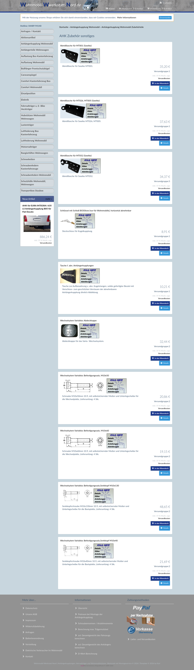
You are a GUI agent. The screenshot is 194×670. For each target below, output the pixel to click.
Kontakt (27, 656)
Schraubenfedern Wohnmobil (36, 175)
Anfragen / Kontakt (31, 31)
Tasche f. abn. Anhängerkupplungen (77, 265)
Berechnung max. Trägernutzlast (91, 629)
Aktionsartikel (28, 37)
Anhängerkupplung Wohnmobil (37, 43)
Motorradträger (29, 146)
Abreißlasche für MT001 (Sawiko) (76, 45)
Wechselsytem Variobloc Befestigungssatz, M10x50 (84, 375)
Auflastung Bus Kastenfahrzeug (37, 56)
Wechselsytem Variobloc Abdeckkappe (78, 320)
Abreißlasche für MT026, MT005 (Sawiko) (80, 100)
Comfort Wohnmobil (31, 87)
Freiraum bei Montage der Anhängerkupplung (88, 616)
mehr (49, 198)
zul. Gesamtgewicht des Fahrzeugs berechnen (92, 637)
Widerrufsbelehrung (33, 626)
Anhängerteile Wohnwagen (35, 49)
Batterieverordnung (33, 638)
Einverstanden (165, 18)
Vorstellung (29, 644)
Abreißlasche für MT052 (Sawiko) (76, 155)
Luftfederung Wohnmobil (34, 140)
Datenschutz (29, 608)
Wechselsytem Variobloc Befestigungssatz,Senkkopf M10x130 (89, 485)
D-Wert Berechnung (86, 653)
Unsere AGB (29, 614)
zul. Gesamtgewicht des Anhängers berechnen (93, 646)
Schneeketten (28, 159)
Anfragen (28, 632)
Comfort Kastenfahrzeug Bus (35, 81)
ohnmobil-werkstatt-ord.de (60, 5)
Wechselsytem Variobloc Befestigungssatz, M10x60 (84, 430)
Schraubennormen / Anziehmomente (94, 623)
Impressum (29, 620)
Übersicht (81, 608)
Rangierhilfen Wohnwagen (34, 153)
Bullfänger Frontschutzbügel (35, 68)
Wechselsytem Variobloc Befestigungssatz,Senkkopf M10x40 (89, 540)
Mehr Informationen (126, 17)
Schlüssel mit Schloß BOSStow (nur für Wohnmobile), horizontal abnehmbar (95, 210)
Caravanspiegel (28, 74)
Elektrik (25, 99)
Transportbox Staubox (32, 190)
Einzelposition (28, 93)
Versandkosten (46, 243)
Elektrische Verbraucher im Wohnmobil (42, 650)
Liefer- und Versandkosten (141, 639)
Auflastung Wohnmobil (32, 62)
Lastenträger (27, 124)
